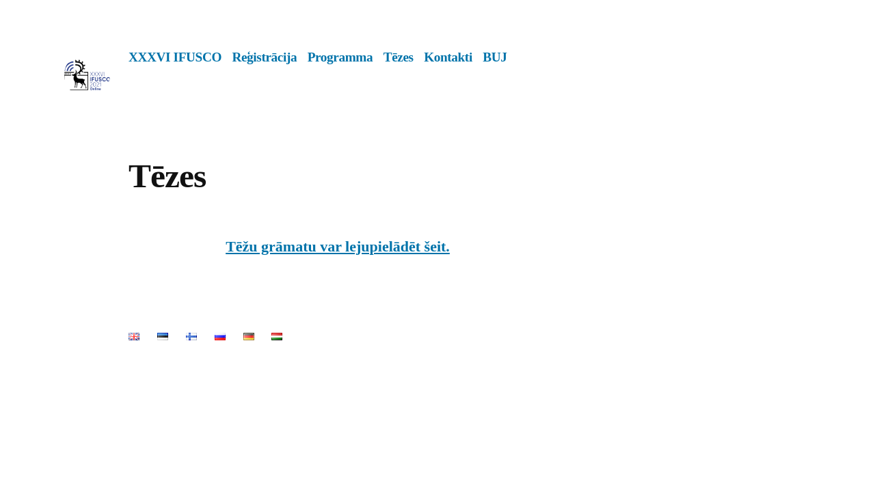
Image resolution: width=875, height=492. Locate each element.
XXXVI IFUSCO (175, 57)
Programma (340, 57)
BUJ (495, 57)
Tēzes (398, 57)
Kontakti (448, 57)
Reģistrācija (264, 57)
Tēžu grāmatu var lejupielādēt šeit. (338, 246)
